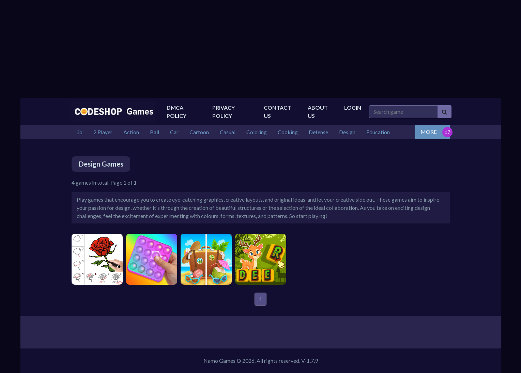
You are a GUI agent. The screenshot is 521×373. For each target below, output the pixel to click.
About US (318, 111)
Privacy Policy (223, 111)
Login (352, 107)
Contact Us (277, 111)
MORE (428, 131)
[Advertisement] (260, 49)
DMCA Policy (176, 111)
